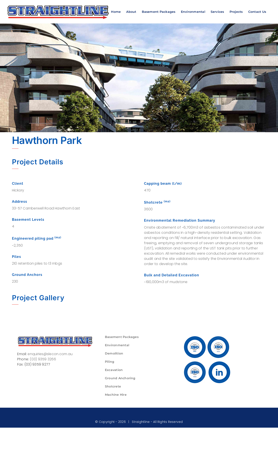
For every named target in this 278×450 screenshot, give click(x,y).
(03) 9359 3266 (43, 359)
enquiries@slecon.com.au (50, 353)
